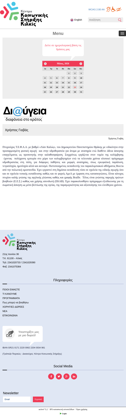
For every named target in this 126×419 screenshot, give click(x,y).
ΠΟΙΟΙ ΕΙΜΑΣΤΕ (11, 289)
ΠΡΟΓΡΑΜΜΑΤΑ (11, 298)
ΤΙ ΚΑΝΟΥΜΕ (9, 294)
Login (63, 414)
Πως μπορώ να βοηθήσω (15, 302)
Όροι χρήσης (81, 409)
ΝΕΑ (4, 311)
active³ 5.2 (43, 409)
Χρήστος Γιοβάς (116, 138)
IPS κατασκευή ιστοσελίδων (62, 409)
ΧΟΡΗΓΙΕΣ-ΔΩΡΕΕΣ (13, 306)
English (76, 20)
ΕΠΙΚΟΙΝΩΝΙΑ (10, 315)
